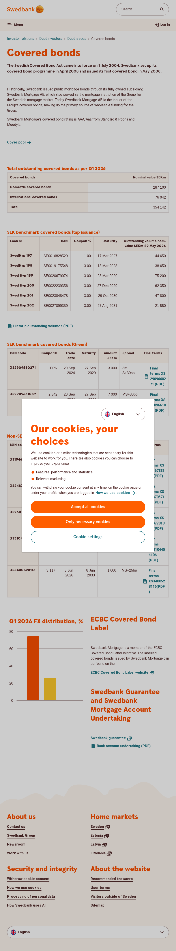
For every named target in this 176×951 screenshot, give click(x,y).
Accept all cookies (88, 507)
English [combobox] (118, 414)
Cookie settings (88, 537)
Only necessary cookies (88, 522)
